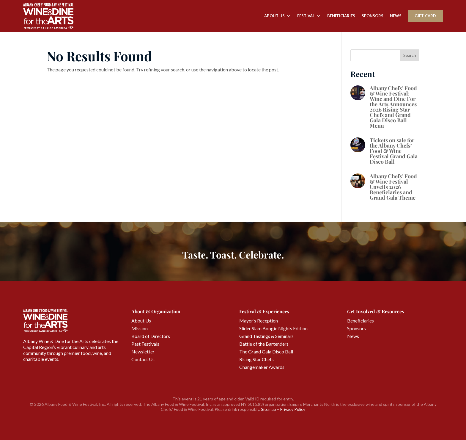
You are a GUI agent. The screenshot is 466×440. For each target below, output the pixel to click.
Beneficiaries (341, 15)
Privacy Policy (292, 409)
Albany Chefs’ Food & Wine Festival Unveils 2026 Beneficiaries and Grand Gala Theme (393, 187)
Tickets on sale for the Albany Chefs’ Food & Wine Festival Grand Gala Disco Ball (394, 151)
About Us (274, 15)
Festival (306, 15)
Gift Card (425, 15)
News (396, 15)
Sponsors (372, 15)
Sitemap (268, 409)
